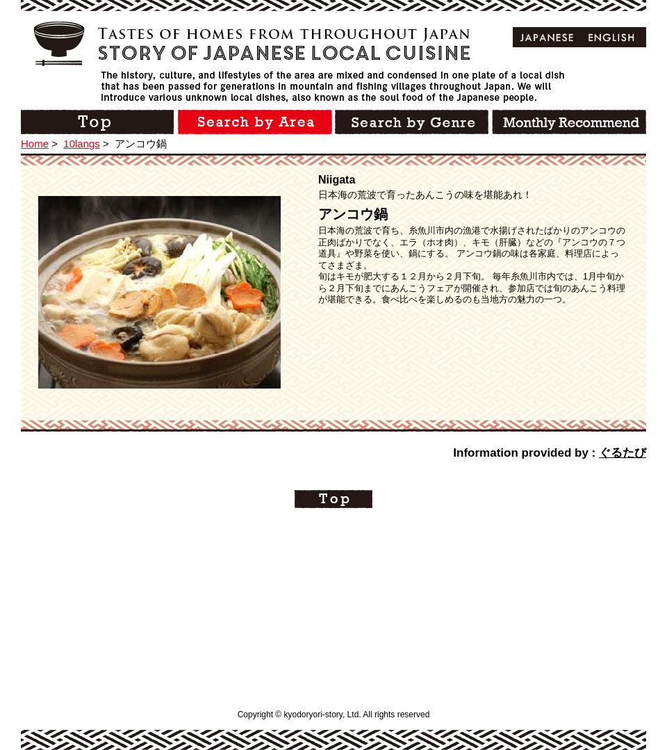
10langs (81, 143)
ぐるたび (622, 452)
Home (35, 143)
